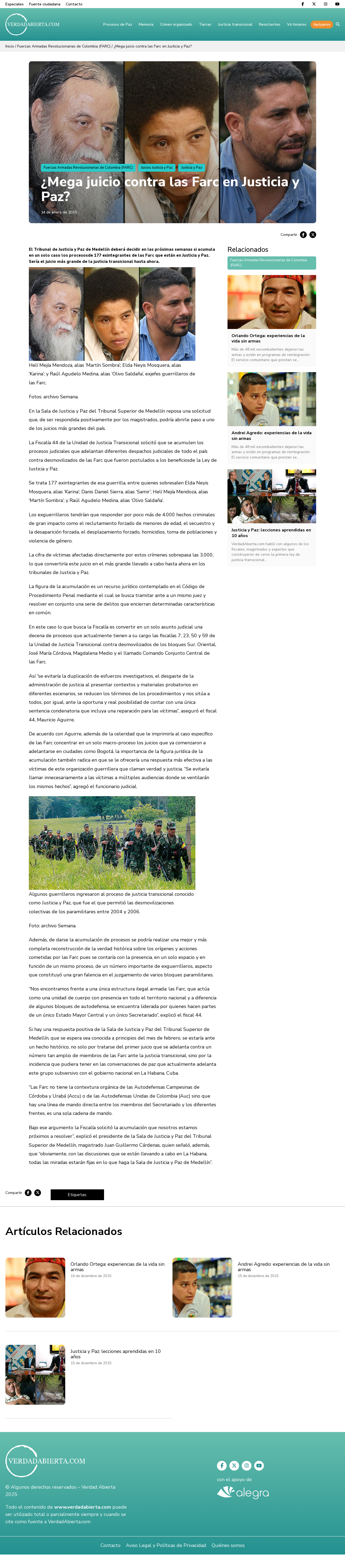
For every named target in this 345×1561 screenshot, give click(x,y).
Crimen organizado (176, 24)
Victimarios (296, 24)
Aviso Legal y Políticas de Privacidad (166, 1545)
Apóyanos (321, 24)
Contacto (74, 4)
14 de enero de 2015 (59, 212)
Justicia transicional (235, 24)
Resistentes (269, 24)
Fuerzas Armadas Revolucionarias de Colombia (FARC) (64, 46)
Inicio (9, 46)
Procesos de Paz (117, 24)
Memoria (146, 24)
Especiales (14, 4)
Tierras (205, 24)
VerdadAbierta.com (69, 1521)
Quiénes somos (228, 1545)
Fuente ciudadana (44, 4)
